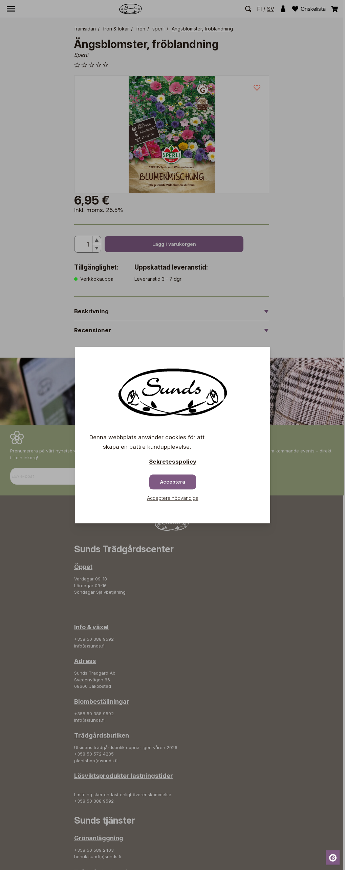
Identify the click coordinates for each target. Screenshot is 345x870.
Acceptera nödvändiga (172, 498)
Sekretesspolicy (172, 461)
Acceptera (172, 482)
